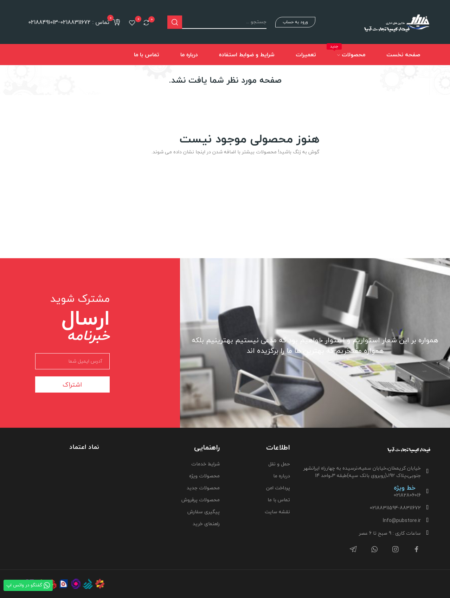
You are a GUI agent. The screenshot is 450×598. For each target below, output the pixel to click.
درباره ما (281, 475)
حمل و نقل (279, 463)
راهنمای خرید (206, 523)
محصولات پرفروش (200, 499)
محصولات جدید (203, 487)
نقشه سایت (277, 511)
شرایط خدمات (205, 463)
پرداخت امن (278, 487)
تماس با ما (279, 499)
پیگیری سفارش (203, 511)
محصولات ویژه (204, 475)
